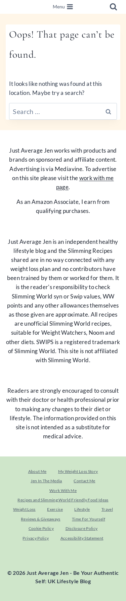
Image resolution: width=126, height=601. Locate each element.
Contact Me (84, 480)
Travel (107, 509)
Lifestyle (82, 509)
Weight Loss (24, 509)
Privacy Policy (36, 538)
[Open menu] (63, 7)
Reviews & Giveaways (40, 519)
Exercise (55, 509)
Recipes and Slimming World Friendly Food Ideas (63, 499)
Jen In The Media (46, 480)
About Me (37, 471)
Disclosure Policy (82, 528)
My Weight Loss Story (78, 471)
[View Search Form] (113, 7)
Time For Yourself (88, 519)
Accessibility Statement (81, 538)
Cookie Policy (41, 528)
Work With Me (63, 490)
